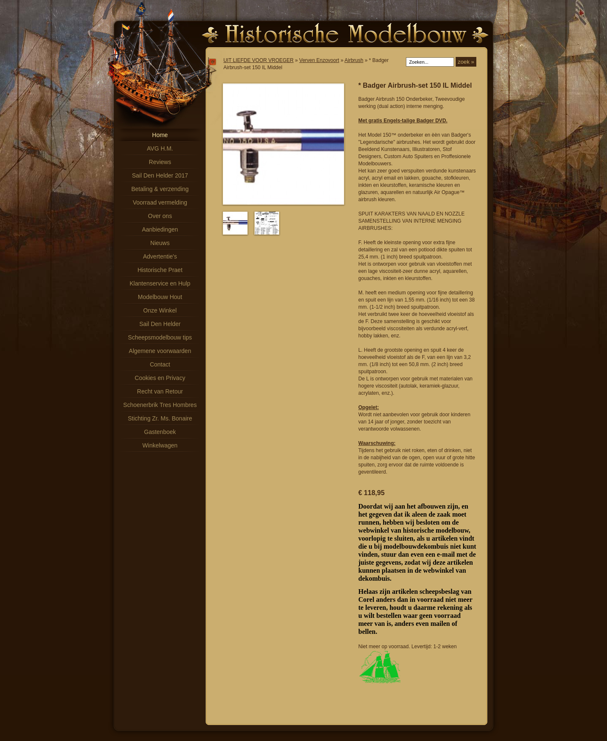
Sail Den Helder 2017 (160, 175)
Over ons (160, 216)
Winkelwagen (159, 445)
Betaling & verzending (159, 189)
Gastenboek (160, 431)
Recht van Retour (160, 391)
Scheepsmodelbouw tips (160, 337)
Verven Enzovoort (319, 60)
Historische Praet (160, 270)
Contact (160, 364)
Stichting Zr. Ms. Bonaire (160, 418)
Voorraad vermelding (160, 202)
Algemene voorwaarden (160, 351)
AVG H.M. (160, 148)
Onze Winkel (160, 310)
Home (160, 135)
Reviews (160, 162)
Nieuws (160, 243)
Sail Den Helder (159, 324)
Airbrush (353, 60)
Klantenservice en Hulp (160, 283)
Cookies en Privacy (160, 378)
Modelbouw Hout (160, 297)
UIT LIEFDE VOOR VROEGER (258, 60)
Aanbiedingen (160, 229)
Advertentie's (160, 256)
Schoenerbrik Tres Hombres (159, 404)
